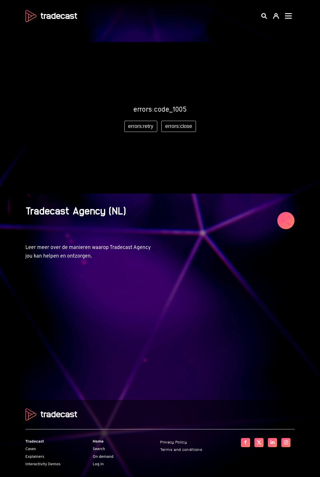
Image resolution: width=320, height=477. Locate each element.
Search (99, 449)
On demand (103, 456)
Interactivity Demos (42, 464)
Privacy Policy (173, 441)
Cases (30, 449)
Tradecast (34, 441)
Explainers (34, 456)
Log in (98, 464)
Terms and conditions (181, 449)
